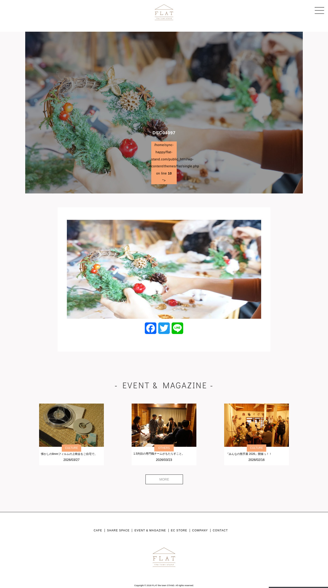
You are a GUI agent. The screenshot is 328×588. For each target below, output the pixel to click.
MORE (164, 479)
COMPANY (200, 530)
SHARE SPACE (118, 530)
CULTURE (71, 448)
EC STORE (179, 530)
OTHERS (164, 448)
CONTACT (220, 530)
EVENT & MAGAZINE (150, 530)
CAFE (98, 530)
